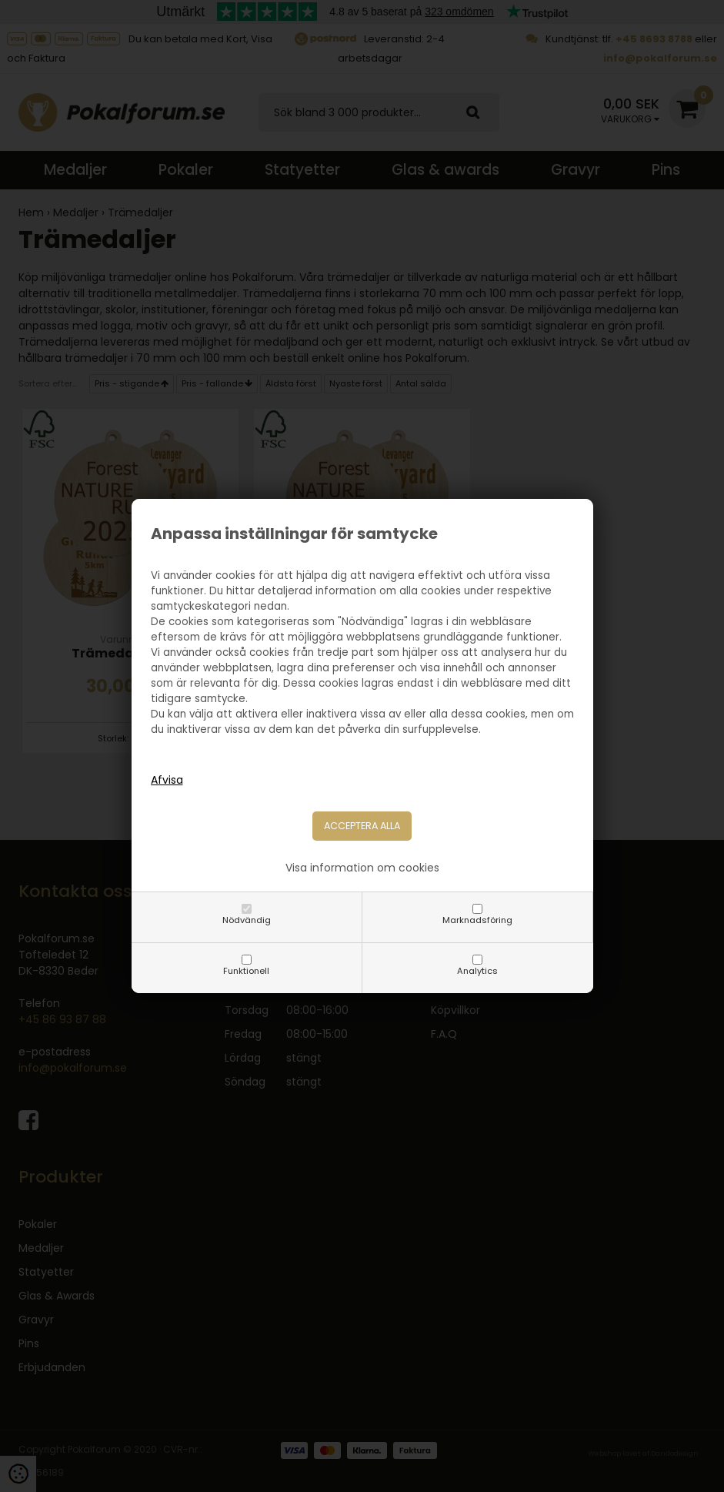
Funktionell (246, 971)
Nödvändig (246, 920)
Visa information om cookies (362, 867)
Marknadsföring (477, 920)
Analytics (477, 971)
